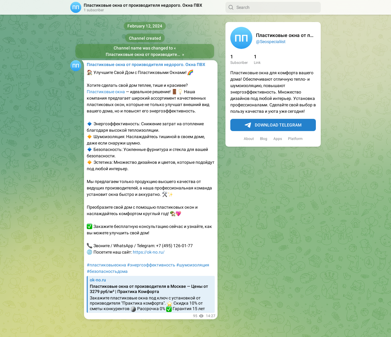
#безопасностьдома (107, 271)
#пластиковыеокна (106, 264)
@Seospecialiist (271, 41)
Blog (263, 139)
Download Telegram (273, 125)
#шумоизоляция (192, 264)
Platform (295, 139)
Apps (277, 139)
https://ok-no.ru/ (149, 252)
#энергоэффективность (151, 264)
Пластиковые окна (106, 91)
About (249, 139)
